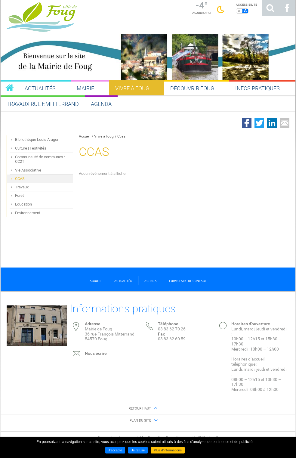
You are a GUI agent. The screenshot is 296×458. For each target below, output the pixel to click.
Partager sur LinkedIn (272, 123)
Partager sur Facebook (246, 123)
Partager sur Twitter (259, 123)
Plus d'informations (168, 450)
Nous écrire (96, 353)
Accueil (85, 136)
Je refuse (138, 450)
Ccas (121, 136)
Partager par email (284, 123)
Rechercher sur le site (270, 8)
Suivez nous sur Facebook (287, 8)
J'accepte (115, 450)
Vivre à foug (104, 136)
